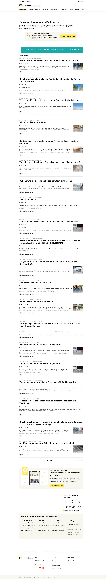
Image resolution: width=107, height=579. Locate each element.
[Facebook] (36, 568)
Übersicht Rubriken (56, 568)
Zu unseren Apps (39, 560)
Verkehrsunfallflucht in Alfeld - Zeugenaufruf (40, 345)
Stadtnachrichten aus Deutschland (28, 552)
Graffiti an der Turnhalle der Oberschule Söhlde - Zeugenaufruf (48, 222)
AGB (20, 577)
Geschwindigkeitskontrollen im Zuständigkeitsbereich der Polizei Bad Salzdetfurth (49, 80)
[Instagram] (43, 568)
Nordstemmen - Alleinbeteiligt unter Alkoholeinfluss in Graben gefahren (48, 142)
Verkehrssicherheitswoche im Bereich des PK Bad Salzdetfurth (48, 382)
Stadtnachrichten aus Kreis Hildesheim (72, 552)
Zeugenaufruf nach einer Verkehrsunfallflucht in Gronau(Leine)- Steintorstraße (49, 262)
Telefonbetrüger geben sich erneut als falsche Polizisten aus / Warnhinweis (48, 402)
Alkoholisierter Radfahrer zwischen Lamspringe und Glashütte (48, 60)
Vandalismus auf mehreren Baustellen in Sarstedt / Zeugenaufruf (49, 162)
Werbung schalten (55, 565)
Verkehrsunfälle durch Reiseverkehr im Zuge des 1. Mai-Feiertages (50, 100)
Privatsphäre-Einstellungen (48, 577)
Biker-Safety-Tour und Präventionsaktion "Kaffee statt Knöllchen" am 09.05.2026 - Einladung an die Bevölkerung (50, 241)
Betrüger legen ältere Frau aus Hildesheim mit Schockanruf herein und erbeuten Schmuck (50, 324)
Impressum (36, 577)
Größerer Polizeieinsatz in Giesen (35, 283)
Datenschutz (27, 577)
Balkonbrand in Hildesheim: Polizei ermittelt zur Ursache (45, 181)
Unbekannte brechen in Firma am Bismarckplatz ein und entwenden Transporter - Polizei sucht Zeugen (50, 423)
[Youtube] (40, 568)
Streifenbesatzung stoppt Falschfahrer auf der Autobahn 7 (46, 443)
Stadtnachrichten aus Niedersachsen (49, 552)
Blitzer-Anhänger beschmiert (33, 122)
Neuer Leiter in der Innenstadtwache (36, 301)
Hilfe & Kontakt (71, 560)
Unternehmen (54, 563)
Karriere (53, 560)
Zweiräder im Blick (28, 199)
